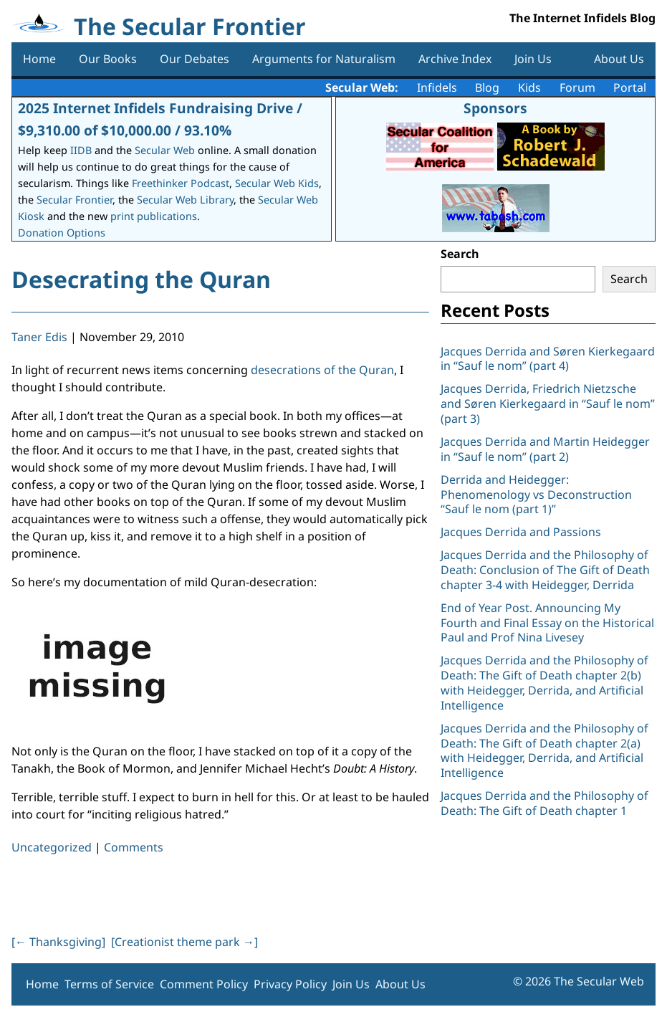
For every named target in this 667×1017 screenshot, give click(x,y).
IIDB (81, 150)
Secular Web (165, 150)
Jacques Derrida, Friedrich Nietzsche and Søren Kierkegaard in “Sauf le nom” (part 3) (548, 403)
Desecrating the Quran (141, 279)
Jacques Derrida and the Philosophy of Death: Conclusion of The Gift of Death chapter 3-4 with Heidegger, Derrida (545, 570)
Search (460, 253)
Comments (133, 847)
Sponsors (495, 108)
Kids (529, 87)
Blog (487, 87)
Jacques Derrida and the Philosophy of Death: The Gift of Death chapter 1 (544, 803)
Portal (629, 87)
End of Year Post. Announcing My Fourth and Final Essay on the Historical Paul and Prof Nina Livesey (547, 623)
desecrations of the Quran (322, 370)
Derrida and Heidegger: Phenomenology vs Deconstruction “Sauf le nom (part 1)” (536, 494)
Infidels (437, 87)
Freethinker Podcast (180, 183)
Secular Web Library (185, 199)
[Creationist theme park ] (184, 942)
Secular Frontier (74, 199)
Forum (577, 87)
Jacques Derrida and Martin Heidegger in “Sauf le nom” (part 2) (545, 449)
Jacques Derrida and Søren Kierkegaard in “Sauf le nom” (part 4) (548, 358)
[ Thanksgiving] (58, 942)
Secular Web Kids (277, 183)
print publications (153, 216)
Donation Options (61, 232)
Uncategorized (51, 847)
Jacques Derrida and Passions (521, 532)
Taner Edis (39, 337)
